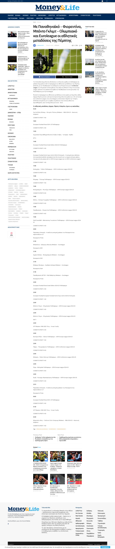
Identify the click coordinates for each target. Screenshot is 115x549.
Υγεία (10, 130)
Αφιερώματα (12, 95)
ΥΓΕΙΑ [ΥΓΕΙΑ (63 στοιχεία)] (17, 215)
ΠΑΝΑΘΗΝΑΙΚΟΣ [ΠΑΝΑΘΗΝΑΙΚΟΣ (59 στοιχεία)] (12, 206)
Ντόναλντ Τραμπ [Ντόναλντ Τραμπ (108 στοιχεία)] (12, 202)
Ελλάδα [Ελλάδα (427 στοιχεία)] (21, 192)
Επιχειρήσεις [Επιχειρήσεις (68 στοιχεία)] (11, 194)
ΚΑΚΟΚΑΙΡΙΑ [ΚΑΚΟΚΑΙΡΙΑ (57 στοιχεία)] (22, 196)
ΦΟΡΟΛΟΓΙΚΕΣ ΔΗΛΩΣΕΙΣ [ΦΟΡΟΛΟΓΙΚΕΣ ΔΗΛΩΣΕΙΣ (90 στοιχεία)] (14, 217)
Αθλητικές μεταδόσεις (42, 429)
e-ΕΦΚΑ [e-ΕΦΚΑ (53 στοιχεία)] (21, 183)
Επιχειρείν (11, 143)
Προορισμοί (12, 167)
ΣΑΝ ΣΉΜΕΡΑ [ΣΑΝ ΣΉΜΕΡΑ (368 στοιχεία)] (11, 211)
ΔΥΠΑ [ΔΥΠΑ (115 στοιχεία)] (16, 188)
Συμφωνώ (105, 547)
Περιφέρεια (11, 101)
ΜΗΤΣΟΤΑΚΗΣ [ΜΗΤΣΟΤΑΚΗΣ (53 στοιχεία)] (24, 200)
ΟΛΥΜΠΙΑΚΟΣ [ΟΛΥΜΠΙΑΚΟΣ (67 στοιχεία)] (21, 202)
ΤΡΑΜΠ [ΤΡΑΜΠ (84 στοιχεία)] (21, 213)
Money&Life (10, 544)
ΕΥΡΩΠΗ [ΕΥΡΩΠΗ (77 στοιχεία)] (10, 192)
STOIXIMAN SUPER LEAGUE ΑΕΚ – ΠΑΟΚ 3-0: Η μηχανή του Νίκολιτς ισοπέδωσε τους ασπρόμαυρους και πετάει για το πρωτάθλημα (40, 466)
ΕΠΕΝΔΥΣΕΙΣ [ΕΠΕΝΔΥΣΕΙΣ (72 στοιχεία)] (11, 190)
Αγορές (11, 141)
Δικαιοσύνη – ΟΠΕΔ (14, 112)
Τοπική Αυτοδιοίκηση (14, 103)
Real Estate (11, 139)
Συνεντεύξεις (85, 15)
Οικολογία (11, 151)
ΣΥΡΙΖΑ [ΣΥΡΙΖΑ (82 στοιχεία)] (10, 213)
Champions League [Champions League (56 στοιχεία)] (13, 183)
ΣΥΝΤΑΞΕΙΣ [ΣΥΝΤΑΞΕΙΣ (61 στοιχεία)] (24, 211)
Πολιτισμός (97, 15)
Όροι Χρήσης (97, 544)
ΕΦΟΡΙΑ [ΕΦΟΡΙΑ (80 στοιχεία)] (16, 192)
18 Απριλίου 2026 (37, 491)
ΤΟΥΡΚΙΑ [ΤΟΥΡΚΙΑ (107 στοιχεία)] (16, 213)
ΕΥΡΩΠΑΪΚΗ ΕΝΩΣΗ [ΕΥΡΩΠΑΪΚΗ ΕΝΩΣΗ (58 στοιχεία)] (20, 190)
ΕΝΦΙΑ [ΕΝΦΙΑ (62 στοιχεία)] (21, 188)
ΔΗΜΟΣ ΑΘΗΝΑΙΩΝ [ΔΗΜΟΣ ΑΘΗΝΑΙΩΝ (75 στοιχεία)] (24, 186)
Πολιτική (33, 15)
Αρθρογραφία (73, 15)
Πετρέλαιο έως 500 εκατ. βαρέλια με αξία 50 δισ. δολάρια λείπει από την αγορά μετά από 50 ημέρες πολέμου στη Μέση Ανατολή (57, 523)
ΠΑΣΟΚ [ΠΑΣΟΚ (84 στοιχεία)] (19, 206)
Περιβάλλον (48, 18)
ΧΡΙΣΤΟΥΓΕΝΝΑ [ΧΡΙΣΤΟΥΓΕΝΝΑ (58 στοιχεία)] (25, 217)
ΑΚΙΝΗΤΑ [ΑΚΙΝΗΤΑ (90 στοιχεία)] (11, 186)
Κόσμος (25, 15)
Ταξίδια (21, 18)
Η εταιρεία (90, 544)
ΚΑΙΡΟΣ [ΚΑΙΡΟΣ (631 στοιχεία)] (15, 196)
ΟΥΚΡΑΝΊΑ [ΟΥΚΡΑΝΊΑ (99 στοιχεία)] (11, 204)
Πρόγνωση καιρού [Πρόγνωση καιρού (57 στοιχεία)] (13, 209)
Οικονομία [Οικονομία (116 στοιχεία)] (17, 204)
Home (34, 22)
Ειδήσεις (11, 15)
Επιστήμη (30, 18)
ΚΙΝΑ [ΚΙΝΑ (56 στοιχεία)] (10, 198)
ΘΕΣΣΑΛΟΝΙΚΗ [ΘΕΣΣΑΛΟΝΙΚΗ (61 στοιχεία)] (23, 194)
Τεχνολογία (12, 128)
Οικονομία (42, 15)
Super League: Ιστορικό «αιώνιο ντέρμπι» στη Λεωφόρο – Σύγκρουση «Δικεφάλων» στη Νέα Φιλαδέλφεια (56, 466)
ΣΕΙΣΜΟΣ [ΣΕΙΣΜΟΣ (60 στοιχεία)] (18, 211)
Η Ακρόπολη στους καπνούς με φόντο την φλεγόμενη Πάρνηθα (23, 58)
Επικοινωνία (59, 18)
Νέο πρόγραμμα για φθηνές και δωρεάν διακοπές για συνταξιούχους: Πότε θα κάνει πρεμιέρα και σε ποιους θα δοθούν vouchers (23, 47)
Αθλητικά (39, 18)
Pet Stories (11, 149)
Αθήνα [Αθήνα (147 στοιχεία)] (16, 186)
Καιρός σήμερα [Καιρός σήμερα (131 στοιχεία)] (16, 198)
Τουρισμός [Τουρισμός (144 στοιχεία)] (11, 215)
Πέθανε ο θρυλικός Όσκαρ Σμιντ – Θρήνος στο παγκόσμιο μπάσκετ (39, 487)
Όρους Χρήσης (94, 547)
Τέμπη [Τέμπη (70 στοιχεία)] (26, 213)
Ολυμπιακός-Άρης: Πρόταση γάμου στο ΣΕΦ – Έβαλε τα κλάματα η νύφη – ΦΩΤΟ (74, 464)
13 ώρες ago (21, 39)
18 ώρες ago (21, 53)
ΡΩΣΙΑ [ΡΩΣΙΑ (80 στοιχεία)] (20, 209)
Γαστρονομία (12, 18)
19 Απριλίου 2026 (37, 471)
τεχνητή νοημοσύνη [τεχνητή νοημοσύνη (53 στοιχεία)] (13, 221)
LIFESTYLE (51, 15)
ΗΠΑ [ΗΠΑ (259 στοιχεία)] (17, 194)
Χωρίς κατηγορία (13, 173)
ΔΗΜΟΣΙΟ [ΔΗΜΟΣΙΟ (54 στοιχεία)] (11, 188)
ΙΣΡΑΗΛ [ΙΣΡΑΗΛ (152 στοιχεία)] (10, 196)
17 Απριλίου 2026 (54, 495)
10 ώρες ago (21, 75)
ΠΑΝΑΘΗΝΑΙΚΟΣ (61, 429)
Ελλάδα (17, 15)
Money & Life (41, 45)
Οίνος (10, 109)
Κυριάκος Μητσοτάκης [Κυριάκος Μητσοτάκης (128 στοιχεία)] (14, 200)
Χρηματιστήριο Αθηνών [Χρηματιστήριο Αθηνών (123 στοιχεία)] (14, 219)
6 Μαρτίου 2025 (49, 45)
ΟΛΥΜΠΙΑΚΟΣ (52, 429)
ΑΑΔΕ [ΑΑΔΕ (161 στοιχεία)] (26, 183)
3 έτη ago (20, 61)
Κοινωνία (11, 122)
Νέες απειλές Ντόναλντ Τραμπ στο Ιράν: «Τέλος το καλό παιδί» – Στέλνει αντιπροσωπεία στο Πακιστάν (24, 35)
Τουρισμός (11, 169)
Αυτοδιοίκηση (61, 15)
